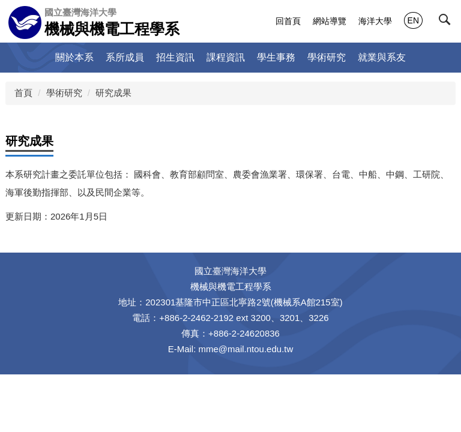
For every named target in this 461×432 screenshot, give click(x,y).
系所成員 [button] (125, 57)
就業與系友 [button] (382, 57)
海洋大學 (375, 21)
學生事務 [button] (276, 57)
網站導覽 (329, 21)
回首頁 (288, 21)
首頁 (23, 93)
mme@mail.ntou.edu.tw (246, 349)
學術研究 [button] (326, 57)
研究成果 (113, 93)
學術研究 (64, 93)
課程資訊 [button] (225, 57)
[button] (447, 22)
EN (413, 20)
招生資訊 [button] (175, 57)
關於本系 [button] (74, 57)
